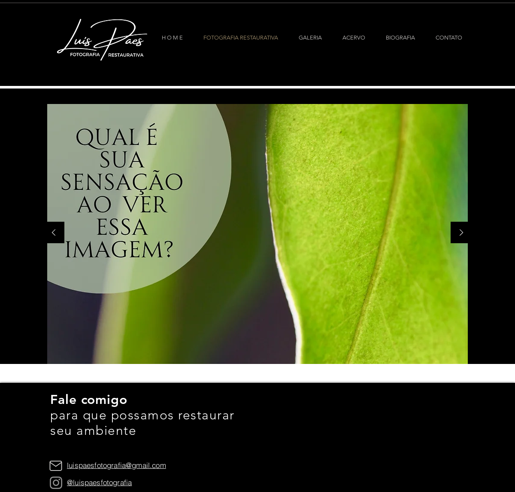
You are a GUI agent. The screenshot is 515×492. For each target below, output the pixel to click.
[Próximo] (461, 233)
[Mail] (55, 465)
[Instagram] (56, 482)
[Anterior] (53, 233)
